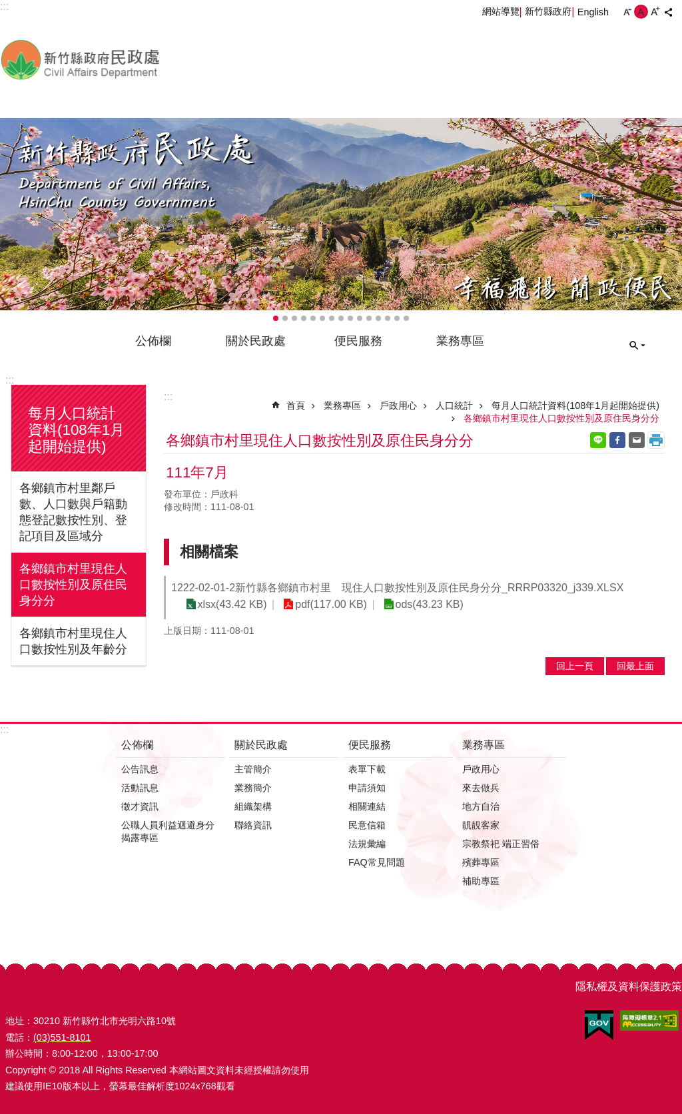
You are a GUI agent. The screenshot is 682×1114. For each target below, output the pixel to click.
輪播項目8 (341, 318)
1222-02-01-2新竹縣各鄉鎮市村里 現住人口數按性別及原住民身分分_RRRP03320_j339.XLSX (397, 587)
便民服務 (358, 341)
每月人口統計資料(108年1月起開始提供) (76, 430)
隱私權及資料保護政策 (628, 986)
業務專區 (460, 341)
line (598, 440)
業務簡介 (253, 787)
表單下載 (367, 769)
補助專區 (481, 881)
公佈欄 (153, 341)
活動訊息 (140, 787)
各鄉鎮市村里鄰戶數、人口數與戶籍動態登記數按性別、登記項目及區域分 (73, 512)
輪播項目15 (406, 318)
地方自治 (481, 806)
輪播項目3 (294, 318)
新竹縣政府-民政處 (150, 59)
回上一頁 (574, 666)
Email (637, 440)
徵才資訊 (140, 806)
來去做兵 (481, 787)
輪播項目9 (350, 318)
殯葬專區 (481, 862)
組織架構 (253, 806)
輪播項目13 (387, 318)
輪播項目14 (397, 318)
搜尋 (637, 345)
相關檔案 (209, 551)
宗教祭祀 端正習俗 (500, 843)
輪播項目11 (369, 318)
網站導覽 (500, 11)
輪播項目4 (303, 318)
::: (9, 380)
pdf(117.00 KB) (328, 604)
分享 (668, 12)
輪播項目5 (313, 318)
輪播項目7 (331, 318)
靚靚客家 (481, 825)
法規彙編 (367, 843)
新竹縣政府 (548, 11)
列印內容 (656, 440)
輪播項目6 (322, 318)
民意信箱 (367, 825)
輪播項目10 (359, 318)
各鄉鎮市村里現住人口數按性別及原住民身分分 (73, 584)
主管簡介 (253, 769)
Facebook (617, 440)
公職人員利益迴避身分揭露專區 (167, 831)
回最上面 (635, 666)
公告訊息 (140, 769)
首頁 (295, 405)
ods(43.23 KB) (424, 604)
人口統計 (454, 405)
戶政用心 (398, 405)
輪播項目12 (378, 318)
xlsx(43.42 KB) (231, 604)
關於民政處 (256, 341)
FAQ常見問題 (376, 862)
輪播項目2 (285, 318)
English (593, 12)
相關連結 (367, 806)
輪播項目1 (275, 318)
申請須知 (367, 787)
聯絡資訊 (253, 825)
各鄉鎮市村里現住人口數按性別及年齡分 (73, 641)
